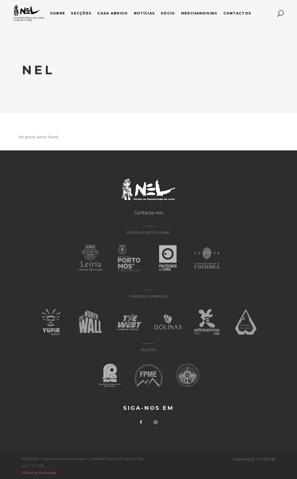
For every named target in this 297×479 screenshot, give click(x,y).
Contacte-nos (148, 212)
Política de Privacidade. (39, 472)
